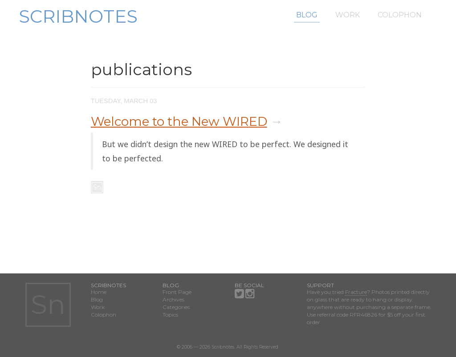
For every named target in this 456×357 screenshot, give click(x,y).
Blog (307, 15)
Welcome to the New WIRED (179, 121)
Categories (176, 307)
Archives (173, 299)
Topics (170, 314)
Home (98, 292)
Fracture (356, 292)
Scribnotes (78, 16)
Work (347, 15)
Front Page (177, 292)
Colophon (400, 15)
